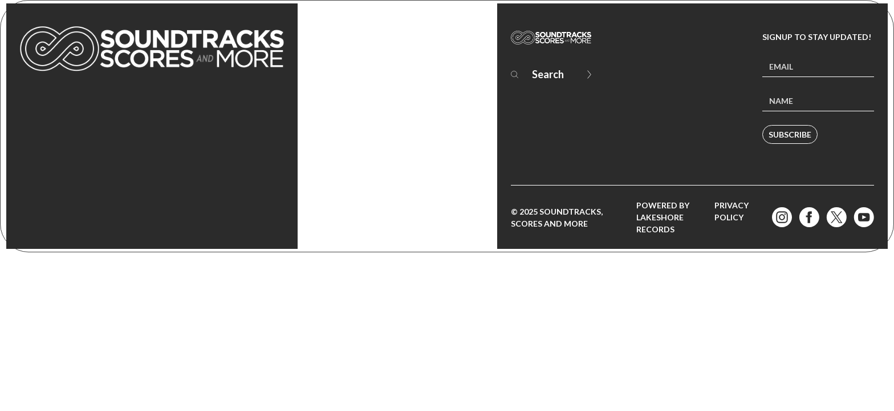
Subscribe (790, 134)
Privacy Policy (731, 211)
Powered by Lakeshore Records (662, 217)
